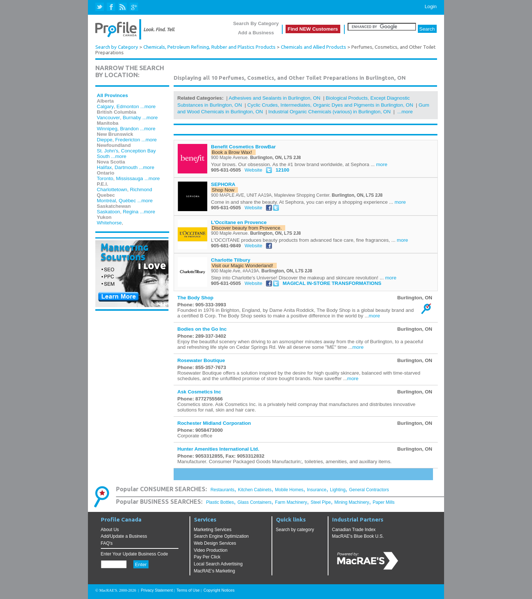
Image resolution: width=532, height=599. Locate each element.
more (381, 164)
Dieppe (104, 139)
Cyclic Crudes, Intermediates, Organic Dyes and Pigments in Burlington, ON (330, 105)
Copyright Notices (219, 590)
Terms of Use (188, 590)
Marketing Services (213, 529)
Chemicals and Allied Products (313, 47)
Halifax (104, 167)
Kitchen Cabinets (255, 489)
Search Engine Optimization (221, 536)
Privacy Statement (157, 590)
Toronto (105, 178)
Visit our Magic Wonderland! (244, 265)
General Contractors (369, 489)
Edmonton (127, 106)
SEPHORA (223, 184)
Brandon (129, 128)
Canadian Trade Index (354, 529)
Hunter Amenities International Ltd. (218, 449)
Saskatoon (108, 211)
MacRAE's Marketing (214, 571)
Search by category (295, 529)
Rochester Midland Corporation (214, 423)
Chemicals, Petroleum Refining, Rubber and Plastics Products (209, 47)
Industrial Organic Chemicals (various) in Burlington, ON (329, 111)
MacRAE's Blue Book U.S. (358, 536)
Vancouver (108, 117)
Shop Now (224, 190)
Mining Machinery (351, 502)
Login (430, 6)
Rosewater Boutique (201, 360)
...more (148, 106)
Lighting (337, 489)
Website (253, 170)
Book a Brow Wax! (233, 152)
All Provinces (112, 95)
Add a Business (256, 32)
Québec (127, 200)
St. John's (107, 151)
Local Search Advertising (218, 564)
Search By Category (256, 23)
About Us (110, 529)
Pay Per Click (207, 557)
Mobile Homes (289, 489)
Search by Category (116, 47)
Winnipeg (107, 128)
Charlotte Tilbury (230, 260)
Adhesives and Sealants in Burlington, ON (274, 98)
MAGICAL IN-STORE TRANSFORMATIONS (332, 283)
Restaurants (223, 489)
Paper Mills (384, 502)
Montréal (106, 200)
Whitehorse (109, 223)
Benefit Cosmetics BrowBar (243, 146)
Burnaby (132, 117)
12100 (282, 170)
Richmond (141, 189)
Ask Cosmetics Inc (199, 392)
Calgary (105, 106)
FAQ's (107, 543)
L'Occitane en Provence (239, 222)
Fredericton (127, 139)
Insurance (317, 489)
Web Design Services (215, 543)
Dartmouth (126, 167)
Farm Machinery (291, 502)
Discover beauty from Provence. (248, 228)
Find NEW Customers (313, 29)
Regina (130, 211)
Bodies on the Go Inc (201, 329)
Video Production (211, 550)
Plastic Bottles (220, 502)
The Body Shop (195, 297)
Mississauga (129, 178)
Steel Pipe (321, 502)
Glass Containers (255, 502)
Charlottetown (112, 189)
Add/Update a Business (124, 536)
